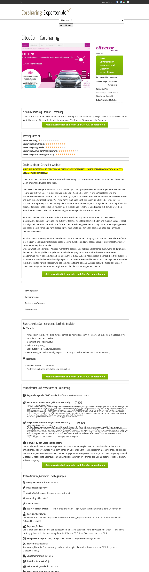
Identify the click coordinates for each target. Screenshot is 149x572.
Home (22, 2)
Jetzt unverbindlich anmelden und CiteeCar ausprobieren (107, 65)
